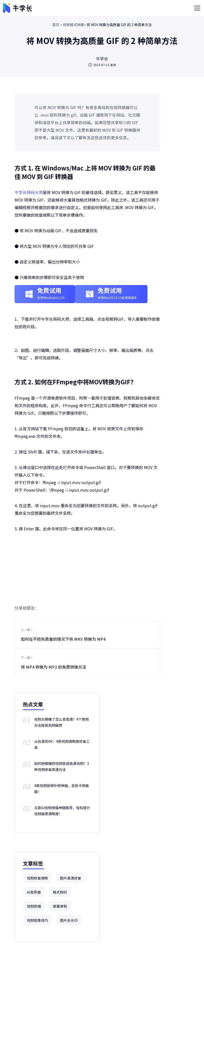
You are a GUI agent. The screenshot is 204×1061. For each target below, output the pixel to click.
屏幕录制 (60, 906)
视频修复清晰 (37, 878)
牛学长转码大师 (29, 192)
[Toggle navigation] (197, 8)
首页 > (57, 24)
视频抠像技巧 (37, 920)
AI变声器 (34, 892)
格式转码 (60, 892)
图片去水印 (69, 920)
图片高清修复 (70, 878)
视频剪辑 (34, 906)
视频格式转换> (74, 24)
